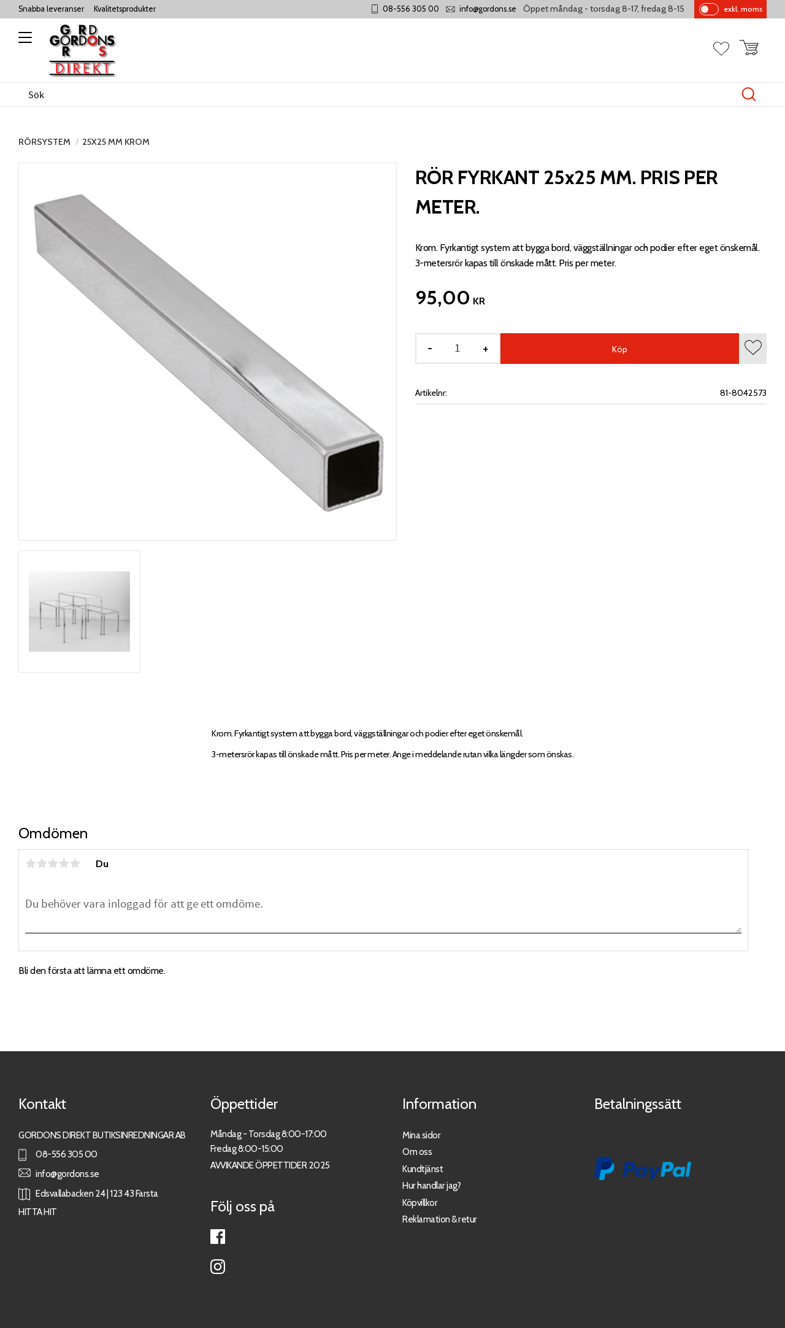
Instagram (217, 1266)
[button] (23, 42)
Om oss (417, 1151)
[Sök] (749, 94)
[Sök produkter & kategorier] (379, 94)
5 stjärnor (74, 863)
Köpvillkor (419, 1202)
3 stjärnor (52, 863)
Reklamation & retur (439, 1219)
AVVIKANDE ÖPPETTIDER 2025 (270, 1165)
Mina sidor (421, 1135)
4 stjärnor (63, 863)
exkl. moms (743, 9)
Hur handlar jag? (431, 1185)
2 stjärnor (41, 863)
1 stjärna (30, 863)
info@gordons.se (487, 9)
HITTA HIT (37, 1212)
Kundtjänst (422, 1169)
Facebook (217, 1236)
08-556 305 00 (411, 9)
